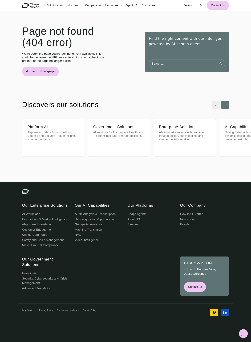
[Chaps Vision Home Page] (31, 5)
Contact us (218, 5)
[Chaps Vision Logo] (125, 191)
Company (93, 5)
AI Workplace (31, 214)
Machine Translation (88, 229)
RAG (78, 234)
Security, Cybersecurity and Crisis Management (45, 281)
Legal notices (28, 310)
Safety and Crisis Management (43, 240)
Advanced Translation (36, 288)
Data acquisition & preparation (95, 219)
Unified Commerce (34, 234)
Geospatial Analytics (88, 224)
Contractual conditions (68, 310)
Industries (73, 5)
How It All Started (191, 214)
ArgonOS (133, 219)
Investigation (30, 273)
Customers (148, 5)
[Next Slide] (225, 105)
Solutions (54, 5)
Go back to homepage (40, 71)
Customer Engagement (37, 229)
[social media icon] (214, 312)
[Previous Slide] (216, 105)
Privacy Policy (46, 310)
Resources (113, 5)
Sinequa (133, 224)
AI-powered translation (37, 224)
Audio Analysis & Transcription (95, 214)
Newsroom (187, 219)
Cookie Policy (90, 310)
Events (184, 224)
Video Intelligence (87, 240)
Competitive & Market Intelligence (44, 219)
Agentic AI (131, 5)
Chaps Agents (136, 214)
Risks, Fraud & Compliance (40, 245)
